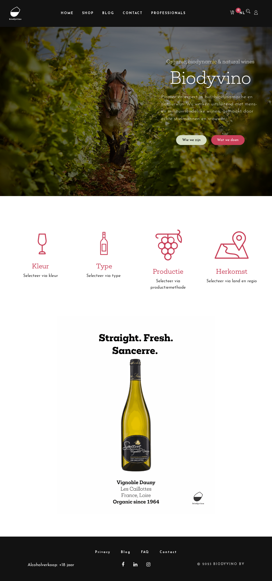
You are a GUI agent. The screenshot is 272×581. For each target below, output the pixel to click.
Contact (168, 552)
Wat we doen (228, 140)
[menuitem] (67, 13)
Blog (125, 552)
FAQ (145, 552)
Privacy (102, 552)
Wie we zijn (191, 140)
